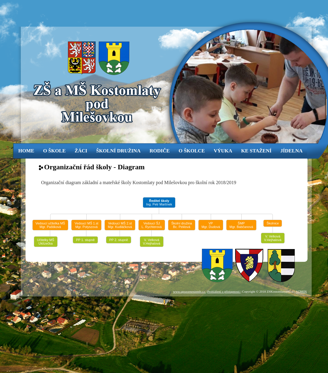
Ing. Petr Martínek (159, 202)
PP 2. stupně (118, 240)
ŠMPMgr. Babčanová (241, 225)
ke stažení (256, 151)
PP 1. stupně (85, 240)
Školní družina (118, 151)
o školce (192, 151)
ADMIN (301, 291)
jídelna (292, 151)
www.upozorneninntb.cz (189, 291)
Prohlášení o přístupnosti (223, 291)
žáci (81, 151)
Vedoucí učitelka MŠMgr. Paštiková (50, 225)
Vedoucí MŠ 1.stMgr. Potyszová (86, 225)
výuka (223, 151)
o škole (54, 151)
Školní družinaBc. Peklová (181, 225)
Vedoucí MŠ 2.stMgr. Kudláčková (120, 225)
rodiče (160, 151)
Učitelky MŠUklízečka (45, 241)
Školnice (273, 223)
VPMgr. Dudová (211, 225)
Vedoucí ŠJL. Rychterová (152, 225)
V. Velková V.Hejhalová (151, 241)
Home (26, 151)
